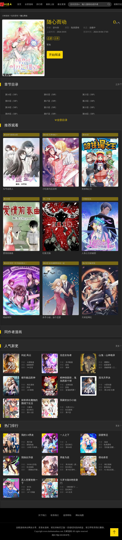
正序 (119, 84)
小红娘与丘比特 (49, 189)
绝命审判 (7, 317)
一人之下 (64, 435)
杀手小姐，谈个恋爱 (51, 317)
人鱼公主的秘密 (89, 253)
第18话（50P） (12, 107)
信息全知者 (66, 355)
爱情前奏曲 (8, 253)
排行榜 (39, 4)
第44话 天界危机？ (50, 135)
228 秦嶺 (30, 390)
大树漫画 (5, 16)
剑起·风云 (26, 355)
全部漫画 (29, 4)
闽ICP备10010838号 (60, 535)
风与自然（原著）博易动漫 (76, 464)
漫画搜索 (75, 4)
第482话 (85, 135)
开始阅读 (55, 54)
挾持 (67, 367)
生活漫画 (68, 410)
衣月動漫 (69, 362)
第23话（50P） (89, 101)
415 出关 (69, 492)
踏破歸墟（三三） (111, 367)
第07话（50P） (50, 114)
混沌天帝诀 (104, 377)
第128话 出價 (109, 390)
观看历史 (118, 4)
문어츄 (56, 28)
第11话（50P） (89, 107)
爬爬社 (107, 362)
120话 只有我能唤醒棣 (35, 447)
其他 (67, 365)
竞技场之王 (87, 189)
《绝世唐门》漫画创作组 (75, 487)
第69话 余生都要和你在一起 (54, 263)
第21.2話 (30, 412)
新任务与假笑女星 (11, 135)
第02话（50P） (50, 95)
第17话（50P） (50, 101)
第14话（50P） (12, 95)
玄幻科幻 (107, 387)
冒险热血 (30, 445)
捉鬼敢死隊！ (71, 390)
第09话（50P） (12, 114)
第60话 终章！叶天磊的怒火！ (15, 263)
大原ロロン (70, 407)
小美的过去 (86, 199)
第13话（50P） (50, 107)
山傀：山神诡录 (107, 355)
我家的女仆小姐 (68, 400)
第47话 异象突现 (88, 263)
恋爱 (49, 38)
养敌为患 (64, 457)
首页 (19, 4)
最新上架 (50, 4)
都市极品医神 (28, 377)
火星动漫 (107, 385)
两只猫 (29, 442)
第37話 (68, 412)
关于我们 (42, 515)
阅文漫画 (30, 385)
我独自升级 (27, 457)
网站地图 (80, 515)
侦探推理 (30, 365)
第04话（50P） (89, 114)
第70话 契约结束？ (73, 470)
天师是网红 (87, 317)
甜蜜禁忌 (103, 435)
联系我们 (55, 515)
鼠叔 (106, 442)
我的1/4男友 (27, 435)
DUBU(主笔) (32, 464)
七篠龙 (29, 407)
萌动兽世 (103, 457)
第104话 (7, 199)
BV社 (29, 487)
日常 (56, 38)
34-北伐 (30, 367)
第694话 (69, 447)
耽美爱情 (14, 16)
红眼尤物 (46, 253)
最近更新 (61, 4)
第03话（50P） (12, 101)
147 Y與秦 (31, 492)
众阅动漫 (69, 385)
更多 (119, 346)
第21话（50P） (89, 95)
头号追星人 (8, 189)
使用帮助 (67, 515)
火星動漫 (30, 362)
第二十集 (46, 199)
